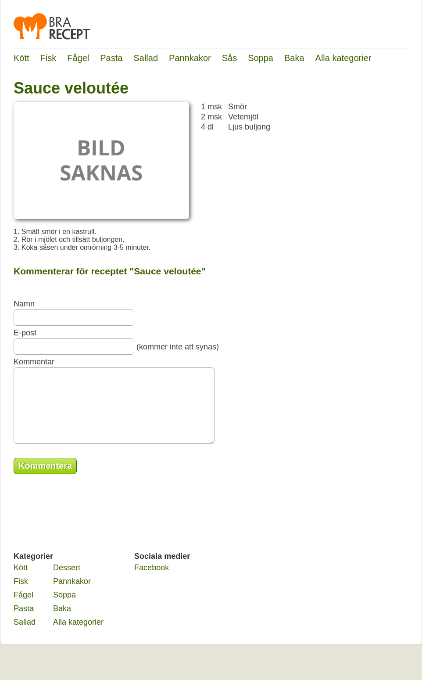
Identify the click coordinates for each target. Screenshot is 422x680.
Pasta (111, 58)
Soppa (260, 58)
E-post (25, 332)
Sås (229, 58)
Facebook (151, 580)
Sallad (145, 58)
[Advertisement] (373, 213)
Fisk (48, 58)
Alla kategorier (343, 58)
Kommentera (45, 479)
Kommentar (34, 361)
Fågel (78, 58)
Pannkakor (190, 58)
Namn (24, 303)
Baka (294, 58)
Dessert (66, 580)
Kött (21, 58)
